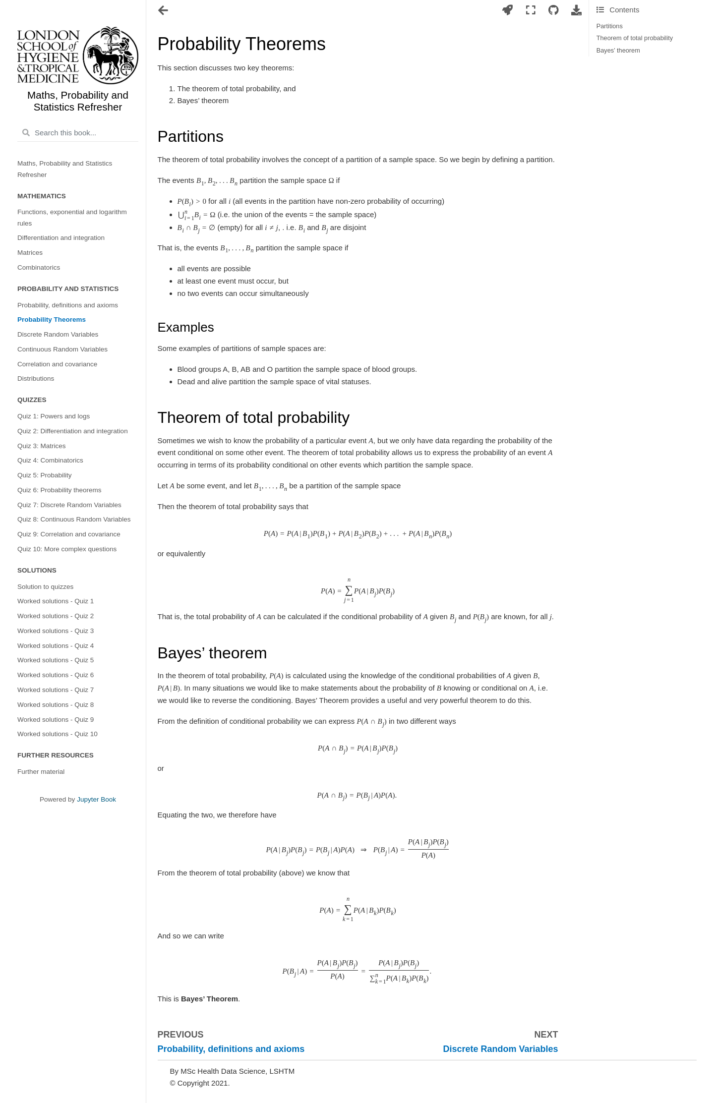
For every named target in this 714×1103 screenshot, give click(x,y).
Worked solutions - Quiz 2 (55, 616)
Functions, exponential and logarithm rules (72, 217)
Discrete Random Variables (57, 334)
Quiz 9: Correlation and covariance (68, 534)
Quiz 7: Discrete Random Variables (69, 505)
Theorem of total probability (634, 38)
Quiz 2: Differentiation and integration (72, 431)
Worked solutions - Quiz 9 (55, 719)
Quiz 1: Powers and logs (53, 416)
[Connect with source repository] (553, 10)
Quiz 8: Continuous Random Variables (74, 519)
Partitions (609, 26)
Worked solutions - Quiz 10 (57, 734)
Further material (40, 771)
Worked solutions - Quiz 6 (55, 675)
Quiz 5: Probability (44, 475)
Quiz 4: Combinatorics (50, 460)
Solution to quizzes (45, 586)
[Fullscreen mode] (531, 10)
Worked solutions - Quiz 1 (55, 601)
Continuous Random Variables (62, 349)
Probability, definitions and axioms (67, 305)
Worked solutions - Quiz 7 (55, 690)
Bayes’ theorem (618, 50)
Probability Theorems (51, 319)
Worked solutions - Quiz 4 (55, 645)
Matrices (30, 252)
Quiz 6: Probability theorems (59, 490)
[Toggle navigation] (164, 11)
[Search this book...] (77, 133)
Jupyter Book (96, 799)
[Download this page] (577, 10)
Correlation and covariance (57, 364)
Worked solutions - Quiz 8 (55, 704)
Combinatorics (38, 267)
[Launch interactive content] (508, 10)
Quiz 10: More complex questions (67, 549)
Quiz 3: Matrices (41, 446)
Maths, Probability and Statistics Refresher (64, 169)
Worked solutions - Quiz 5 (55, 660)
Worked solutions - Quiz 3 (55, 631)
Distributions (35, 378)
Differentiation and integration (61, 237)
